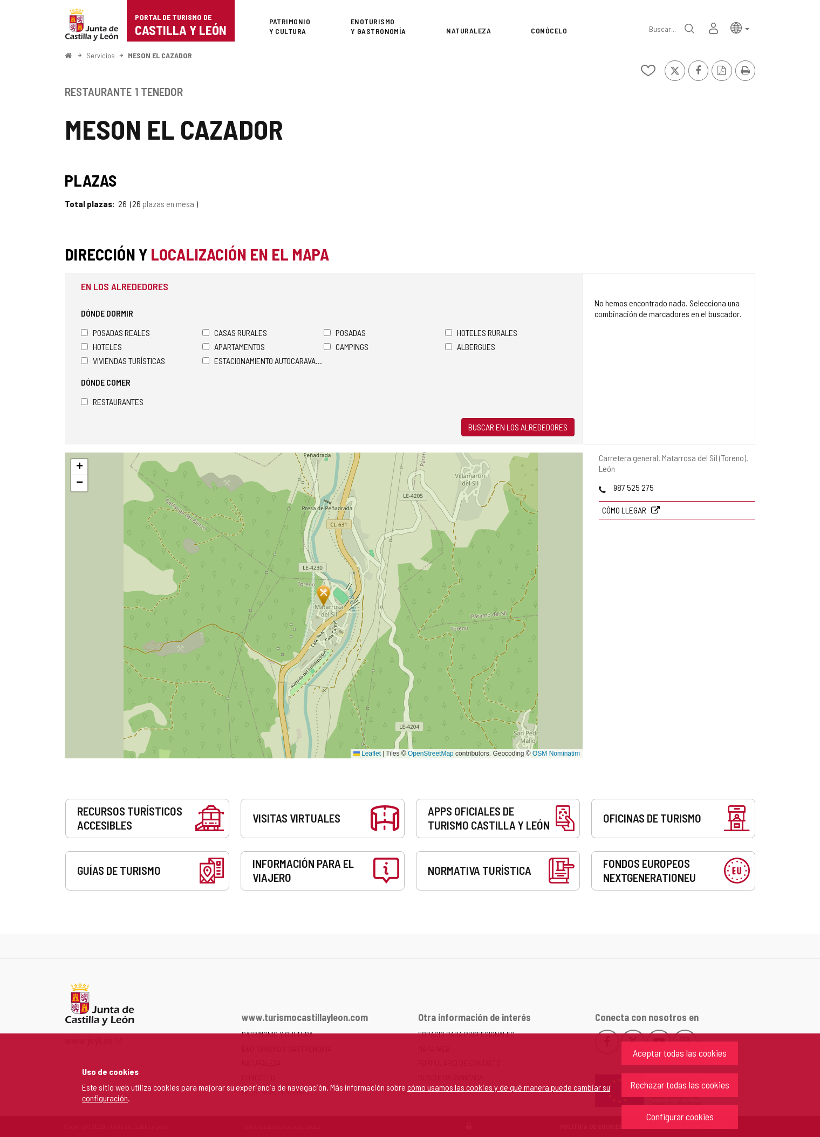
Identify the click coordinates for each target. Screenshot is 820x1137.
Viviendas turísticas (123, 360)
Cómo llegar (625, 510)
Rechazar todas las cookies (679, 1085)
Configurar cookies (680, 1116)
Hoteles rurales (481, 332)
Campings (346, 346)
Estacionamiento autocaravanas (263, 360)
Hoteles (101, 346)
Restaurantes (112, 401)
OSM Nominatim (556, 753)
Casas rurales (234, 332)
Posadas (345, 332)
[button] (739, 27)
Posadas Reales (115, 332)
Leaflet (367, 753)
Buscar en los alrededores (518, 427)
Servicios (100, 55)
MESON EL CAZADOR (160, 55)
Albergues (470, 346)
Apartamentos (233, 346)
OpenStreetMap (431, 753)
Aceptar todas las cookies (680, 1053)
